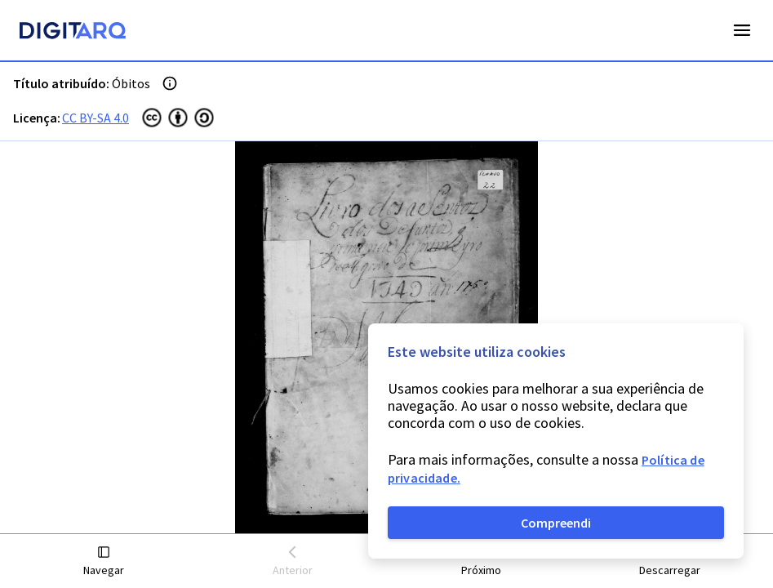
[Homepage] (73, 32)
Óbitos (131, 83)
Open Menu (742, 30)
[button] (104, 561)
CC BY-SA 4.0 (95, 117)
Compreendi (556, 522)
